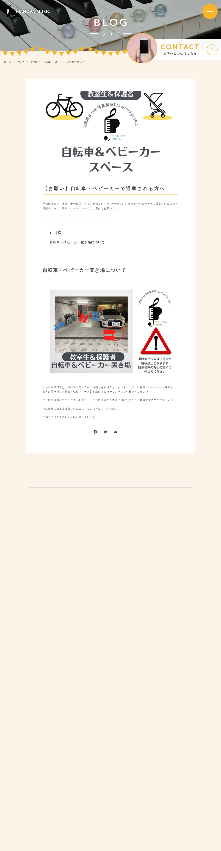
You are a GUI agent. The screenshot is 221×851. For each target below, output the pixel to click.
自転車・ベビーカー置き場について (77, 242)
